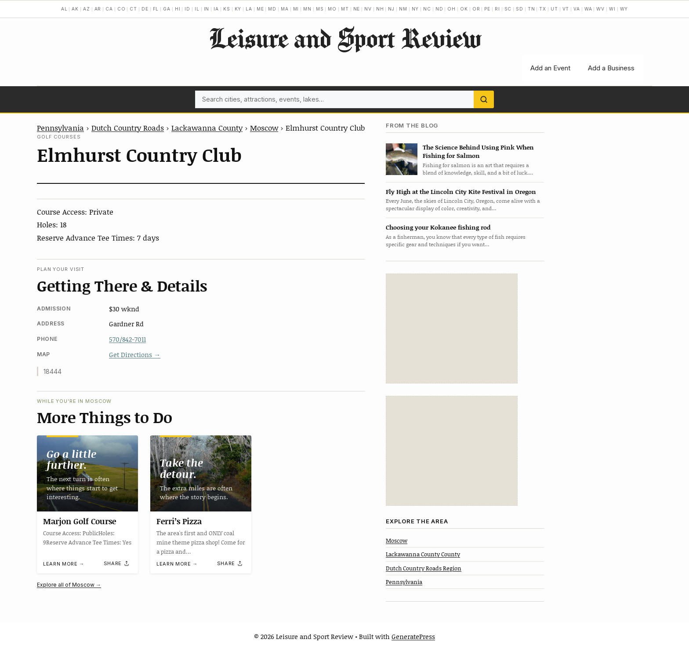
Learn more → (63, 564)
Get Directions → (134, 354)
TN (531, 8)
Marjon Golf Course (79, 521)
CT (133, 8)
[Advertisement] (452, 328)
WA (588, 8)
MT (345, 8)
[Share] (117, 564)
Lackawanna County (207, 127)
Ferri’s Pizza (179, 521)
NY (415, 8)
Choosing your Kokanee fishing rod (438, 227)
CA (109, 8)
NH (380, 8)
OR (476, 8)
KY (238, 8)
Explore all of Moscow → (69, 584)
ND (439, 8)
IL (197, 8)
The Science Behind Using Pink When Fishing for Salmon (478, 151)
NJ (391, 8)
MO (332, 8)
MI (296, 8)
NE (356, 8)
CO (121, 8)
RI (497, 8)
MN (307, 8)
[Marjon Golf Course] (87, 473)
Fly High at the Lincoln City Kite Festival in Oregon (461, 191)
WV (600, 8)
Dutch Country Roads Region (423, 568)
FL (156, 8)
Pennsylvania (60, 127)
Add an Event (550, 68)
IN (207, 8)
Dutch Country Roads (127, 127)
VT (565, 8)
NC (427, 8)
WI (612, 8)
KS (226, 8)
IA (216, 8)
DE (145, 8)
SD (519, 8)
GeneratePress (413, 636)
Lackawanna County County (423, 554)
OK (464, 8)
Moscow (264, 127)
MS (320, 8)
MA (285, 8)
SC (508, 8)
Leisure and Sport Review (345, 38)
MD (272, 8)
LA (249, 8)
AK (75, 8)
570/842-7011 (127, 339)
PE (487, 8)
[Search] (484, 99)
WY (624, 8)
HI (178, 8)
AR (98, 8)
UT (554, 8)
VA (576, 8)
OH (451, 8)
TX (542, 8)
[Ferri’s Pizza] (200, 473)
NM (403, 8)
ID (187, 8)
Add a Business (611, 68)
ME (260, 8)
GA (166, 8)
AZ (86, 8)
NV (368, 8)
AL (64, 8)
